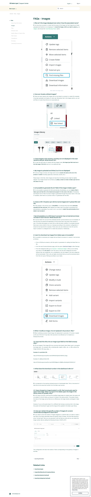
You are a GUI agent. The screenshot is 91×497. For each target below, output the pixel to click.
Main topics (12, 8)
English (69, 3)
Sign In (78, 3)
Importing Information (16, 23)
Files (12, 28)
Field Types (14, 35)
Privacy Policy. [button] (75, 489)
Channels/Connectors (16, 43)
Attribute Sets (14, 30)
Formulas (13, 41)
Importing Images (39, 469)
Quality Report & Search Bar (18, 33)
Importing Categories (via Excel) (42, 478)
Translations (14, 38)
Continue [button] (80, 493)
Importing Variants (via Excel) (42, 475)
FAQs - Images (17, 13)
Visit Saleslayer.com (16, 493)
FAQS (11, 13)
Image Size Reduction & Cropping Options (45, 472)
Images (13, 25)
